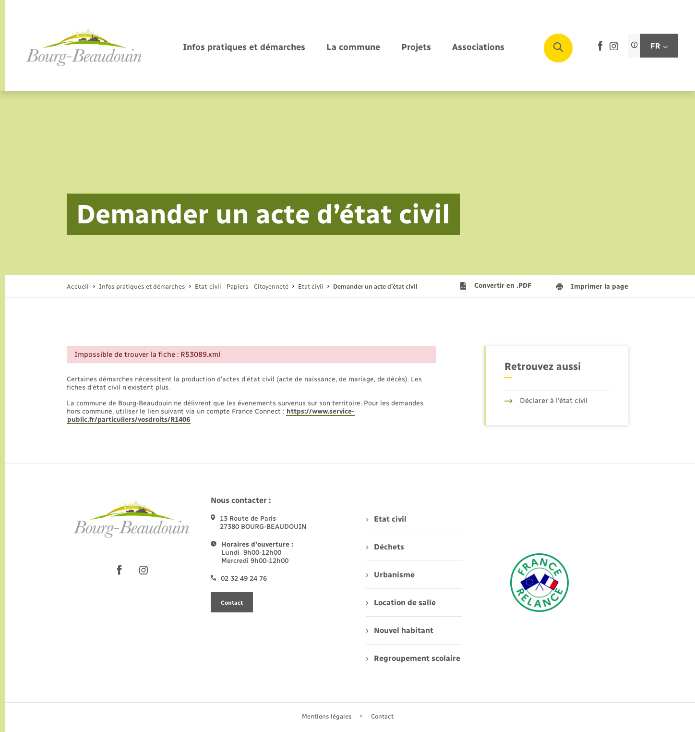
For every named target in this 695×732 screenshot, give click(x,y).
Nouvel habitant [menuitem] (399, 630)
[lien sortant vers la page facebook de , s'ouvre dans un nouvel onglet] (600, 49)
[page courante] (375, 286)
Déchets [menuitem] (385, 546)
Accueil (78, 286)
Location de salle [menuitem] (400, 602)
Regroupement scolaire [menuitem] (413, 658)
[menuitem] (244, 47)
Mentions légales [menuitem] (327, 716)
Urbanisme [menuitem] (390, 574)
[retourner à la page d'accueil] (84, 48)
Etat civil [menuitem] (386, 519)
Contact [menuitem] (382, 716)
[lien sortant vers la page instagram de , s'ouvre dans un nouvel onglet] (614, 48)
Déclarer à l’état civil (545, 400)
